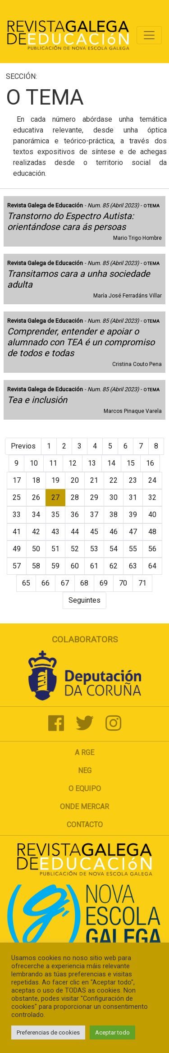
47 (133, 531)
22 (114, 480)
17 (17, 480)
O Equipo (85, 788)
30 (114, 497)
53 (94, 549)
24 (152, 480)
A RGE (84, 752)
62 (114, 566)
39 (133, 514)
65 (26, 583)
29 (94, 497)
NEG (84, 770)
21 (94, 480)
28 (75, 497)
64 (152, 566)
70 (123, 583)
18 (36, 480)
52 (75, 549)
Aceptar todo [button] (112, 1032)
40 (152, 514)
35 (55, 514)
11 (53, 463)
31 (133, 497)
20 (75, 480)
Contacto (85, 824)
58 (36, 566)
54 (114, 549)
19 (55, 480)
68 (84, 583)
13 (92, 463)
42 (36, 531)
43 (55, 531)
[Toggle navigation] (149, 35)
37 (94, 514)
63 (133, 566)
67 (65, 583)
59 (55, 566)
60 (75, 566)
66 (45, 583)
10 (34, 463)
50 (36, 549)
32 (152, 497)
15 (131, 463)
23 (133, 480)
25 (17, 497)
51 (55, 549)
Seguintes (84, 600)
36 (75, 514)
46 (114, 531)
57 (17, 566)
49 (17, 549)
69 (104, 583)
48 (152, 531)
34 (36, 514)
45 (94, 531)
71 (142, 583)
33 (17, 514)
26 (36, 497)
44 (75, 531)
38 (114, 514)
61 (94, 566)
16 (150, 463)
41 (17, 531)
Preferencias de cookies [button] (48, 1032)
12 (73, 463)
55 (133, 549)
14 (111, 463)
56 (152, 549)
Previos (23, 446)
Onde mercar (84, 806)
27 (55, 497)
